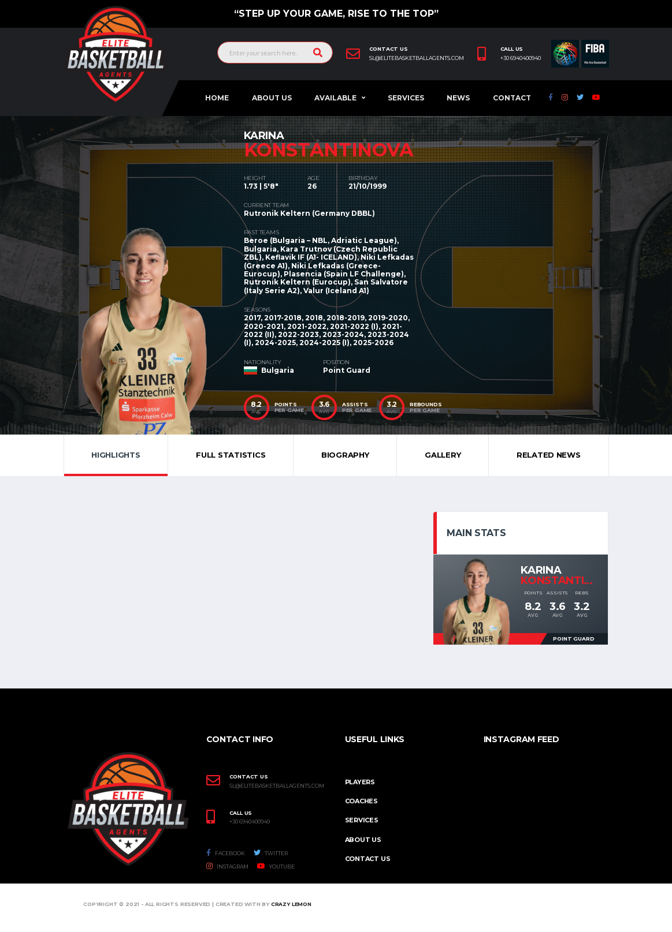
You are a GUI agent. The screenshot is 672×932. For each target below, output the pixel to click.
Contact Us (368, 859)
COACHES (361, 801)
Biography (345, 454)
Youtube (276, 866)
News (458, 97)
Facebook (225, 852)
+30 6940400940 (520, 58)
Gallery (443, 454)
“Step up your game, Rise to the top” (336, 13)
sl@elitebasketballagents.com (416, 58)
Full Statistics (230, 454)
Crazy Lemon (291, 904)
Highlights (115, 454)
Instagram (227, 866)
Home (217, 97)
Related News (549, 454)
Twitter (271, 852)
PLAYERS (360, 782)
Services (406, 97)
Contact (512, 97)
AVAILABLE (335, 97)
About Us (272, 97)
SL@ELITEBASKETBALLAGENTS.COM (276, 786)
